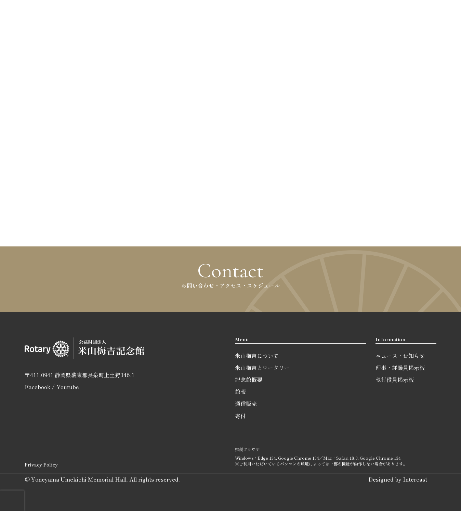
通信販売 (246, 403)
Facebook (37, 387)
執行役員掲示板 (395, 379)
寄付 (240, 416)
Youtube (67, 387)
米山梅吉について (257, 356)
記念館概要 (248, 379)
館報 (240, 391)
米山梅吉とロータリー (262, 367)
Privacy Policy (41, 464)
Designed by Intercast (397, 479)
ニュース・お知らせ (400, 356)
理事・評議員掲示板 (400, 367)
